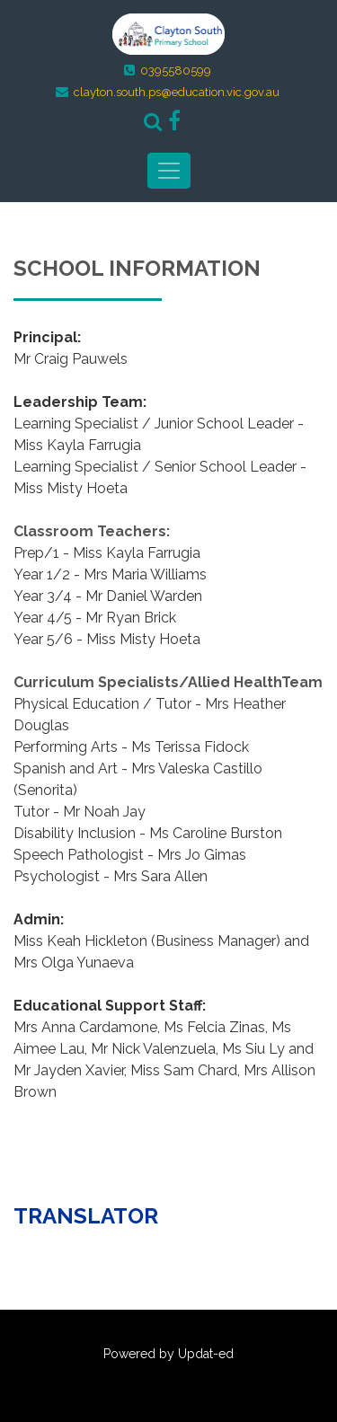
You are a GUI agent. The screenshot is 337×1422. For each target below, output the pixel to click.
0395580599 (175, 70)
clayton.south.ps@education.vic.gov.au (176, 92)
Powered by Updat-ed (168, 1354)
